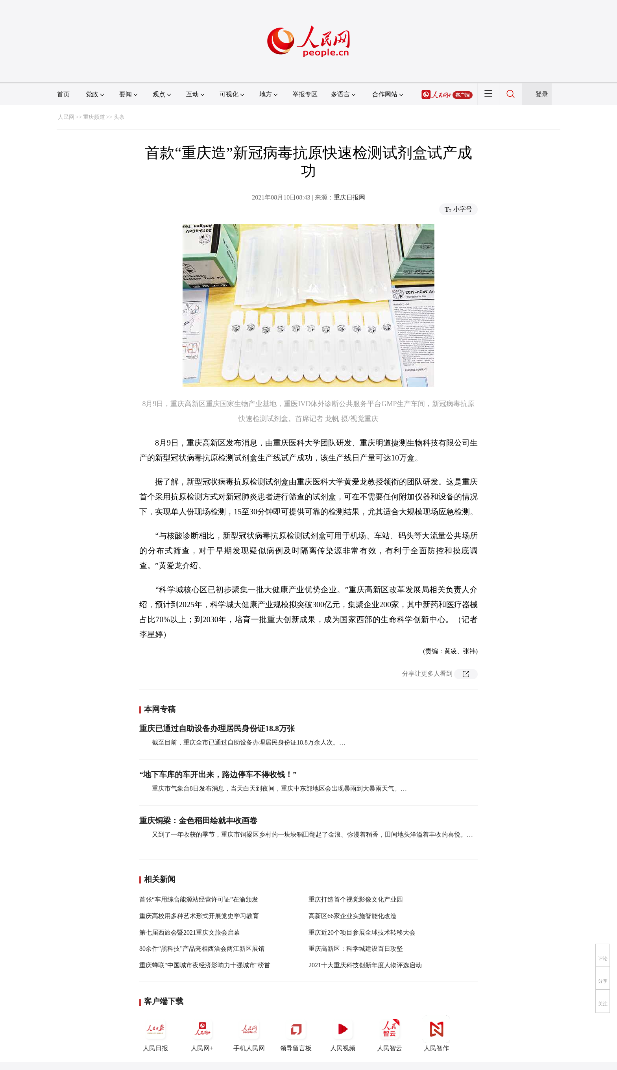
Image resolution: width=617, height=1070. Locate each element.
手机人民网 (249, 1033)
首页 (63, 94)
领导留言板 (296, 1033)
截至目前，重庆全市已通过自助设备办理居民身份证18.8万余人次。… (248, 742)
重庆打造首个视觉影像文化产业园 (355, 899)
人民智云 (389, 1033)
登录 (542, 94)
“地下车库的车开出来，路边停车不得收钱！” (218, 774)
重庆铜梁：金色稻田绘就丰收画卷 (198, 820)
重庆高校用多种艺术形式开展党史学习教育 (199, 916)
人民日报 (155, 1033)
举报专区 (305, 94)
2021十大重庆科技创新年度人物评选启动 (365, 965)
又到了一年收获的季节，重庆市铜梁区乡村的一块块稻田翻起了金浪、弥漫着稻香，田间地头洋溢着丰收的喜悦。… (312, 834)
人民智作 (436, 1033)
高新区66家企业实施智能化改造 (352, 916)
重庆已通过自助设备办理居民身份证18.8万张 (217, 728)
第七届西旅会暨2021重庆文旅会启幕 (189, 932)
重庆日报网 (349, 197)
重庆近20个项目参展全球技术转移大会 (362, 932)
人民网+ (202, 1033)
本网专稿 (159, 709)
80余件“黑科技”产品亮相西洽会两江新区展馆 (201, 948)
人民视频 (343, 1033)
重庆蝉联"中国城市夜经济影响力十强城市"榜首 (204, 965)
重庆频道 (94, 117)
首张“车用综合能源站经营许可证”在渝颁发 (198, 899)
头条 (119, 117)
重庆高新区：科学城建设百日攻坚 (355, 948)
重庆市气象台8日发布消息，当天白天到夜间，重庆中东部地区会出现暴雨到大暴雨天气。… (279, 788)
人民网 (66, 117)
